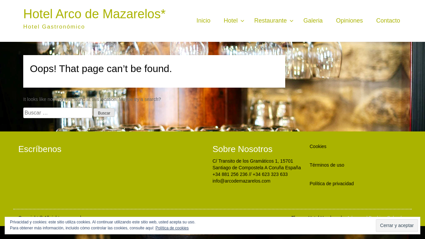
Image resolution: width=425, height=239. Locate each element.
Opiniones (349, 20)
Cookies (318, 146)
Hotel (231, 20)
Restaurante (270, 20)
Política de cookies (172, 228)
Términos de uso (327, 165)
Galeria (313, 20)
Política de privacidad (332, 183)
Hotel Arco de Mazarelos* (94, 14)
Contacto (388, 20)
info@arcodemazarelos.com (241, 181)
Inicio (204, 20)
